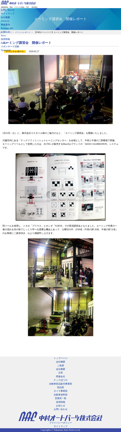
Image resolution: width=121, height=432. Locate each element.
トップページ (6, 32)
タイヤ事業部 (60, 391)
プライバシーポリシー (60, 423)
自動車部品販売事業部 (60, 384)
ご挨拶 (60, 365)
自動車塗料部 (60, 395)
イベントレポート (23, 32)
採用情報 (60, 402)
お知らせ (60, 405)
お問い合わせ (8, 10)
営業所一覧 (60, 398)
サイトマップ (8, 13)
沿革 (60, 373)
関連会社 (60, 376)
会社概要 (60, 362)
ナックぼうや (60, 380)
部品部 (60, 387)
